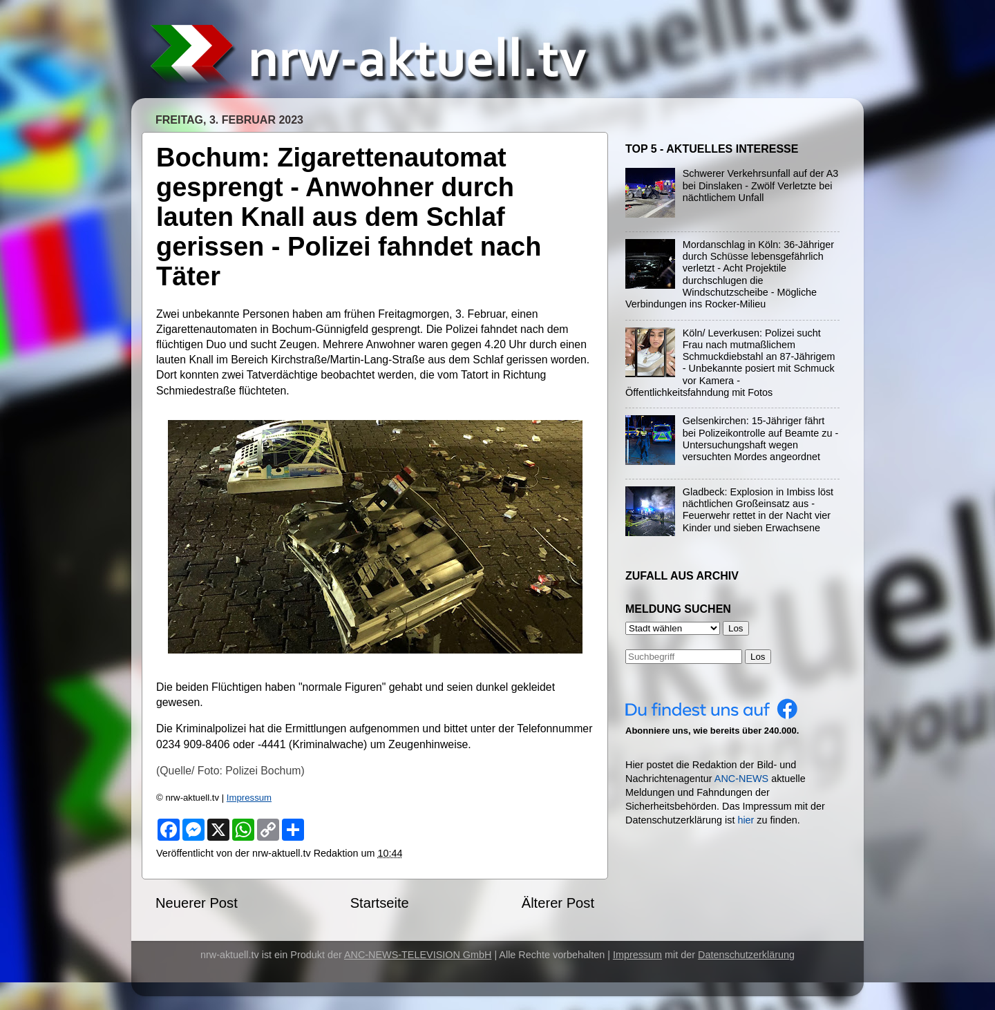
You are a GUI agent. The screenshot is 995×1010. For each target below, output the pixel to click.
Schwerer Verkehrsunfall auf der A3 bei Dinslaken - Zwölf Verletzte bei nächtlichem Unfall (761, 185)
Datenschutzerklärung (746, 954)
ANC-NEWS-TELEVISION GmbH (418, 954)
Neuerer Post (196, 903)
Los (758, 656)
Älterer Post (558, 903)
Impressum (249, 797)
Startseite (379, 903)
